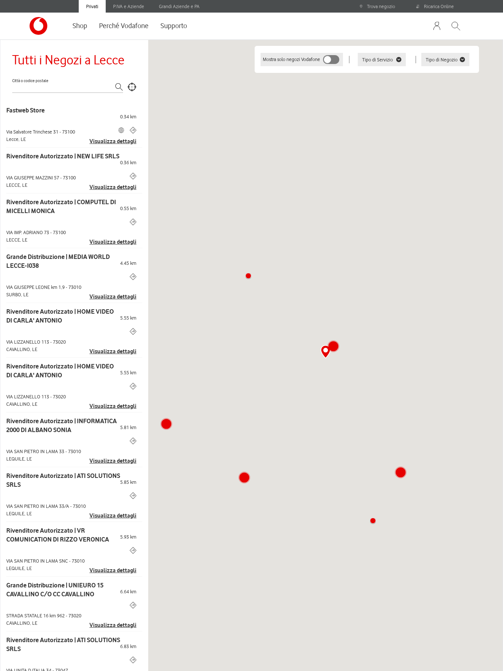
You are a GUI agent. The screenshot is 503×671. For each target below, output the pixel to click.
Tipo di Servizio (381, 60)
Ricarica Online (435, 6)
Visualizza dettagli (112, 141)
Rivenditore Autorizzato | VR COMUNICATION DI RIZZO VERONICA (57, 535)
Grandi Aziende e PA (179, 6)
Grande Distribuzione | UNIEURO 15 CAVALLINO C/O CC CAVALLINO (54, 589)
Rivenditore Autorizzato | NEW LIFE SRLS (62, 156)
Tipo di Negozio (445, 60)
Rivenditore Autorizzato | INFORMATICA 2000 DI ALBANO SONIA (61, 425)
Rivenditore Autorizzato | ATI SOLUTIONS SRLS (63, 480)
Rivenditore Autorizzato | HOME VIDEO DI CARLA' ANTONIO (60, 316)
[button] (248, 276)
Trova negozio (377, 6)
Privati (92, 6)
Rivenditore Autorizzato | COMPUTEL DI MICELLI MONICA (61, 206)
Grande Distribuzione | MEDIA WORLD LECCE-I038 (58, 261)
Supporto (173, 25)
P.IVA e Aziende (128, 6)
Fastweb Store (25, 110)
